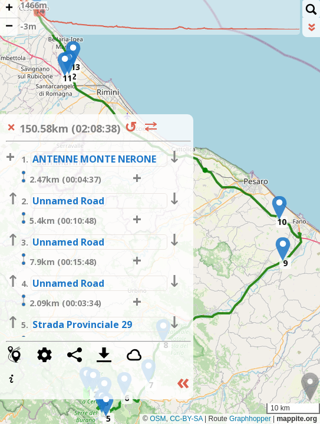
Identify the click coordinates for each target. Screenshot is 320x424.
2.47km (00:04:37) (59, 178)
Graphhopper (250, 419)
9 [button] (285, 263)
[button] (106, 404)
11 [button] (67, 78)
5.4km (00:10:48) (57, 219)
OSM (158, 419)
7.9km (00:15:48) (57, 260)
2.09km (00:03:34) (59, 301)
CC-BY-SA (186, 419)
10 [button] (281, 221)
